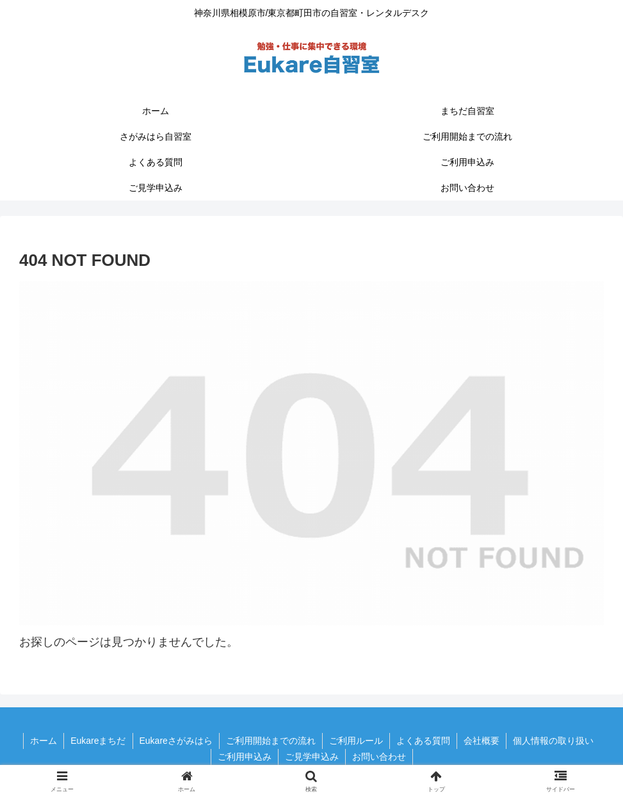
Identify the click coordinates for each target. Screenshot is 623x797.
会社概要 (481, 740)
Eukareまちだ (97, 740)
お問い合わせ (379, 757)
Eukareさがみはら (176, 740)
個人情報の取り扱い (553, 740)
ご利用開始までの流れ (271, 740)
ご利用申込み (244, 757)
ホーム (43, 740)
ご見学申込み (312, 757)
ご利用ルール (356, 740)
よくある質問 (423, 740)
